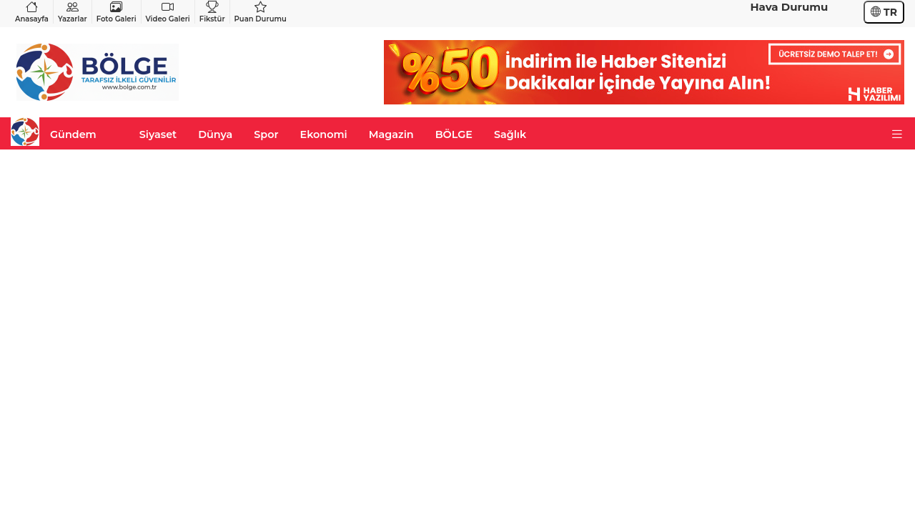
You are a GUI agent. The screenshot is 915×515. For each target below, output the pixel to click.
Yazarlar (72, 12)
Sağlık (510, 134)
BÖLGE (454, 134)
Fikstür (212, 12)
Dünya (215, 134)
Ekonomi (323, 134)
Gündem (73, 134)
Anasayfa (32, 12)
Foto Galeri (117, 12)
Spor (266, 134)
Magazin (391, 134)
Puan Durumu (260, 12)
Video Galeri (168, 12)
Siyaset (158, 134)
